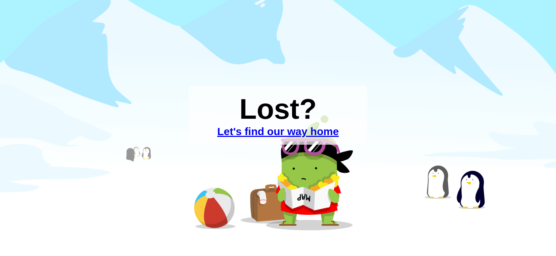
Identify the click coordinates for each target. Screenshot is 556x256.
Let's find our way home (278, 131)
